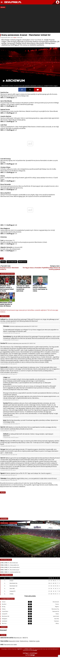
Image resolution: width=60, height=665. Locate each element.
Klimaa (2, 441)
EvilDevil (2, 319)
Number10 (3, 343)
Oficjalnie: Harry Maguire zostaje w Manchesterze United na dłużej (7, 285)
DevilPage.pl (37, 483)
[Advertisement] (30, 20)
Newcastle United (14, 641)
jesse (4, 420)
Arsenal (3, 261)
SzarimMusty (7, 336)
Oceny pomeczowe (12, 261)
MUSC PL (25, 638)
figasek (2, 473)
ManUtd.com (18, 638)
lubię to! (14, 322)
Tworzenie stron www (10, 644)
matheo (14, 37)
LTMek (5, 377)
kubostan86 (3, 367)
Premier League (22, 261)
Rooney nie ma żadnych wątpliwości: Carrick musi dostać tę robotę (40, 285)
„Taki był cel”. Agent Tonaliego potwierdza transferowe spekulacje (23, 285)
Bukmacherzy (24, 641)
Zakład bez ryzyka (34, 641)
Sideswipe (6, 326)
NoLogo (2, 449)
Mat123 (2, 427)
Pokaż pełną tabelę (30, 596)
